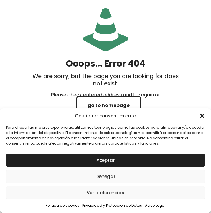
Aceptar (105, 160)
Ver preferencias (105, 193)
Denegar (105, 176)
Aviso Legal (155, 205)
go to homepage (109, 105)
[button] (202, 116)
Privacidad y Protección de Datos (112, 205)
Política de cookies (62, 205)
